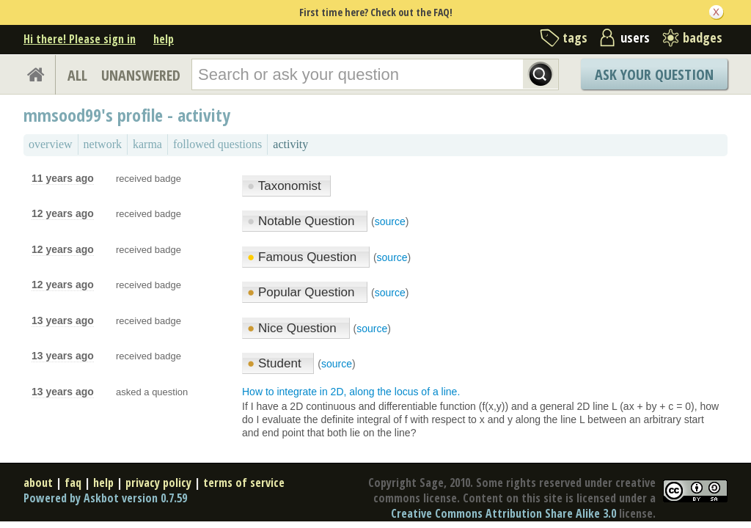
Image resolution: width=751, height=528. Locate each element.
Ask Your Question (654, 74)
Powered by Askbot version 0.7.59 (105, 498)
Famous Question (303, 257)
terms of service (244, 482)
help (163, 39)
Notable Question (302, 221)
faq (73, 482)
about (38, 482)
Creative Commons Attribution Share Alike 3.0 (503, 513)
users (635, 37)
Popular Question (302, 292)
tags (575, 37)
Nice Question (293, 328)
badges (702, 37)
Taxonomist (284, 186)
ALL (77, 75)
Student (275, 363)
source (390, 221)
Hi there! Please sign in (79, 39)
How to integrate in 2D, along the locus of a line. (351, 391)
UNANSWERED (140, 75)
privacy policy (158, 482)
